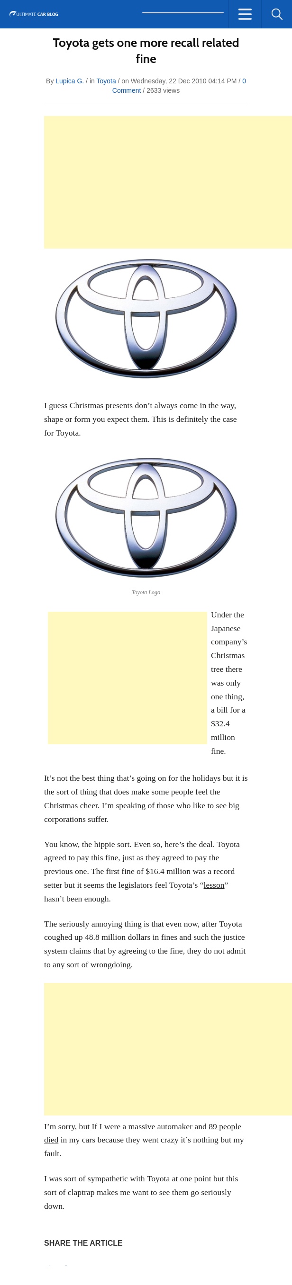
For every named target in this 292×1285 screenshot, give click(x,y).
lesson (214, 885)
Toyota (106, 81)
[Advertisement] (168, 182)
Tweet (66, 1265)
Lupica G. (69, 81)
